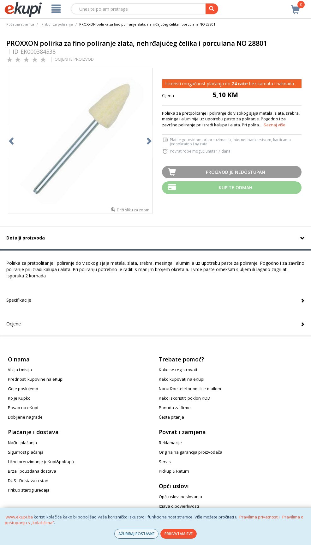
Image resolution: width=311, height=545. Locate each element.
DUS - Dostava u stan (28, 480)
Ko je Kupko (19, 398)
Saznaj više (274, 125)
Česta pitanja (171, 417)
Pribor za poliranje (57, 24)
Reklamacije (170, 442)
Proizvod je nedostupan (235, 172)
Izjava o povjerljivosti (179, 506)
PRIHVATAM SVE (178, 533)
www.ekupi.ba (19, 517)
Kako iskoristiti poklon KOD (184, 398)
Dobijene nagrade (25, 417)
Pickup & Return (174, 471)
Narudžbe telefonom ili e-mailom (190, 388)
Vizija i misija (20, 369)
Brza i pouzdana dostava (32, 471)
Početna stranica (20, 24)
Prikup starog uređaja (29, 490)
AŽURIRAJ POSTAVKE (136, 533)
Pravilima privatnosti (258, 517)
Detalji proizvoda (25, 238)
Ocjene (13, 324)
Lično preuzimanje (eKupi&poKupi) (41, 461)
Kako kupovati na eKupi (181, 379)
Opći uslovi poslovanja (180, 497)
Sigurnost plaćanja (26, 452)
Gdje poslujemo (23, 388)
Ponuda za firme (175, 407)
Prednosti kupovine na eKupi (35, 379)
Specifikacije (18, 300)
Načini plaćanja (22, 442)
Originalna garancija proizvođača (190, 452)
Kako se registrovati (178, 369)
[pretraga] (212, 8)
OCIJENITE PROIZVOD (74, 59)
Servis (165, 461)
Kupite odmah (235, 188)
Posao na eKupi (23, 407)
